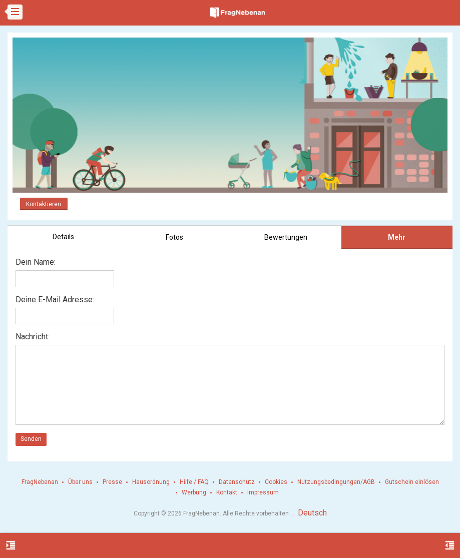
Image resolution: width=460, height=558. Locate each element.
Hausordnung (151, 481)
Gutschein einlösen (412, 481)
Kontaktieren (43, 204)
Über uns (80, 481)
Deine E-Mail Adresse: (55, 299)
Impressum (263, 492)
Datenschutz (237, 481)
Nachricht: (33, 336)
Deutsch (312, 512)
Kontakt (226, 492)
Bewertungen (285, 237)
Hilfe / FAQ (194, 481)
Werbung (194, 492)
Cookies (276, 481)
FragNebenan (40, 481)
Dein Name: (36, 262)
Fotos (174, 237)
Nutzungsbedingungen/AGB (336, 481)
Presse (112, 481)
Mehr (396, 237)
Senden (31, 438)
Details (63, 237)
